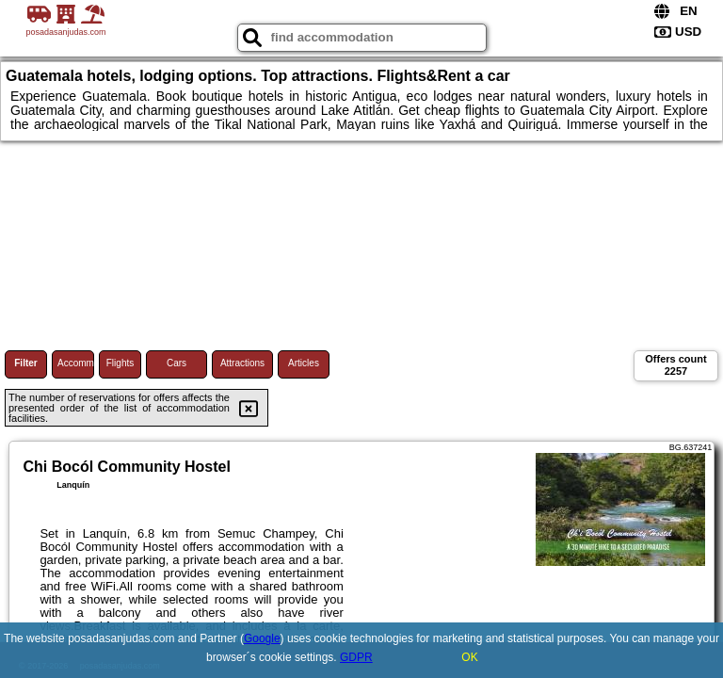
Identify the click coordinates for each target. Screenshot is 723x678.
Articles (303, 363)
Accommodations (75, 363)
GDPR (356, 657)
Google (262, 638)
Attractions (242, 363)
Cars (176, 363)
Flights (120, 363)
